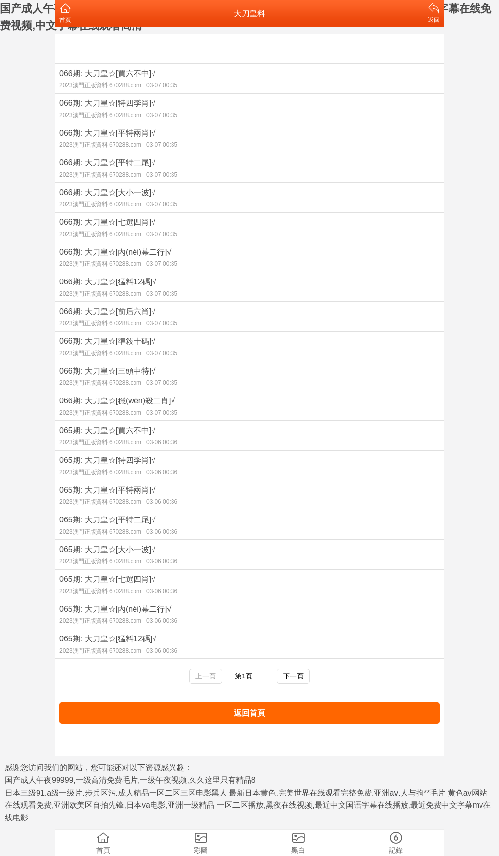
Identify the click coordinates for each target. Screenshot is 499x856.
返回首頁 (249, 713)
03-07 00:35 (161, 85)
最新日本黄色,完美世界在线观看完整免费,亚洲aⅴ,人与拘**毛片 (337, 793)
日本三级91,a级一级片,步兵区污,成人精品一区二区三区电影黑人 (116, 793)
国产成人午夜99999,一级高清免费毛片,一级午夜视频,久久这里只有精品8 (130, 780)
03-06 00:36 (161, 442)
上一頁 (205, 676)
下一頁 (293, 676)
